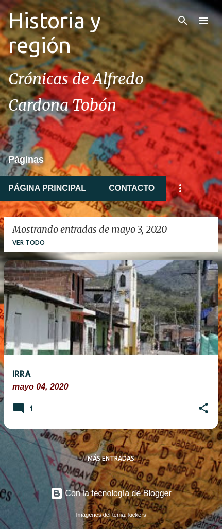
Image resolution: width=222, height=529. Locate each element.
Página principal (47, 188)
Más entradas (111, 458)
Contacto (132, 188)
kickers (137, 515)
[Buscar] (183, 20)
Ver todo (28, 242)
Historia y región (54, 32)
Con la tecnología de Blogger (111, 493)
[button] (203, 409)
